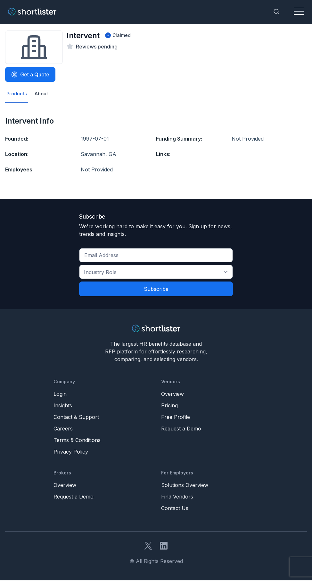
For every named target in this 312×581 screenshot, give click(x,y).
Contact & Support (76, 417)
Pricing (169, 406)
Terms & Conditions (77, 441)
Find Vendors (177, 497)
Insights (62, 406)
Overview (172, 394)
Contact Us (174, 509)
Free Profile (175, 417)
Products (17, 94)
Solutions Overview (184, 485)
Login (60, 394)
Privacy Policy (70, 452)
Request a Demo (181, 429)
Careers (63, 429)
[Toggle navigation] (299, 11)
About (43, 94)
